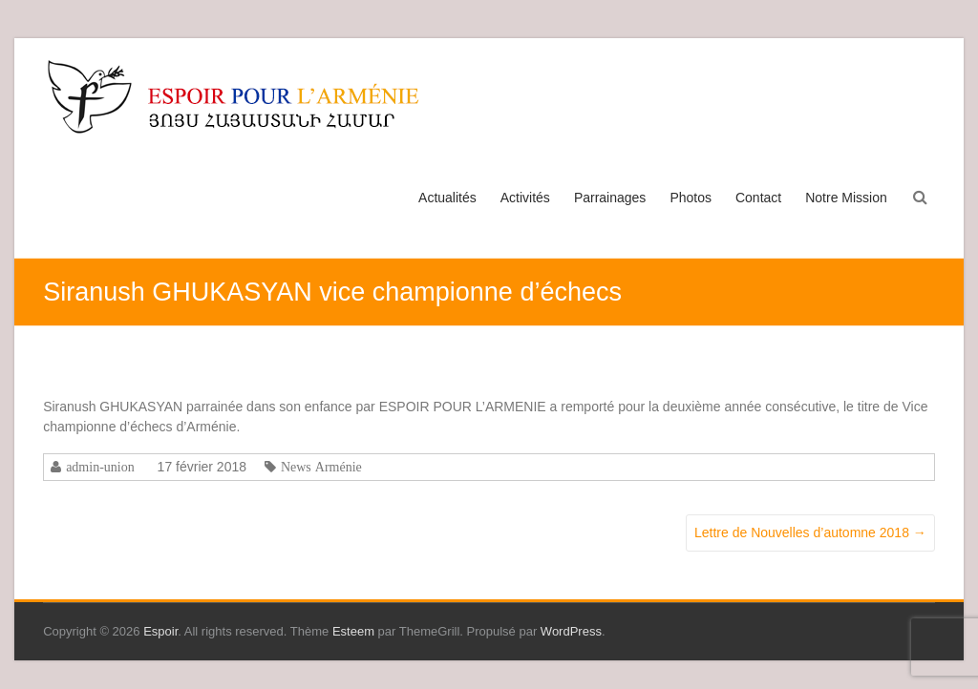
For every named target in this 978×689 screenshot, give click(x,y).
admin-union (100, 466)
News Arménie (321, 466)
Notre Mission (846, 197)
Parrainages (610, 197)
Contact (758, 197)
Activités (525, 197)
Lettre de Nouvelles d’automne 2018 (810, 532)
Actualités (447, 197)
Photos (691, 197)
